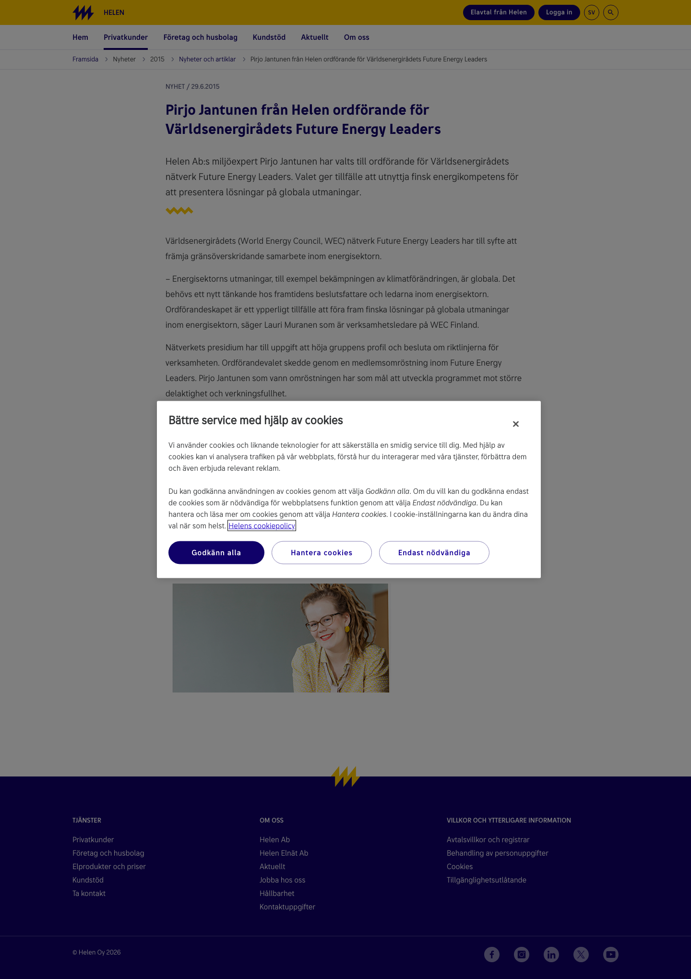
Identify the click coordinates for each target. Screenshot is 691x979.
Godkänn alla (216, 552)
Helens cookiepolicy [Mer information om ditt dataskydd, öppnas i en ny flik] (261, 525)
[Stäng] (515, 424)
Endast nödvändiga (434, 552)
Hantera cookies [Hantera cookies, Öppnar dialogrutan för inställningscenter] (322, 552)
